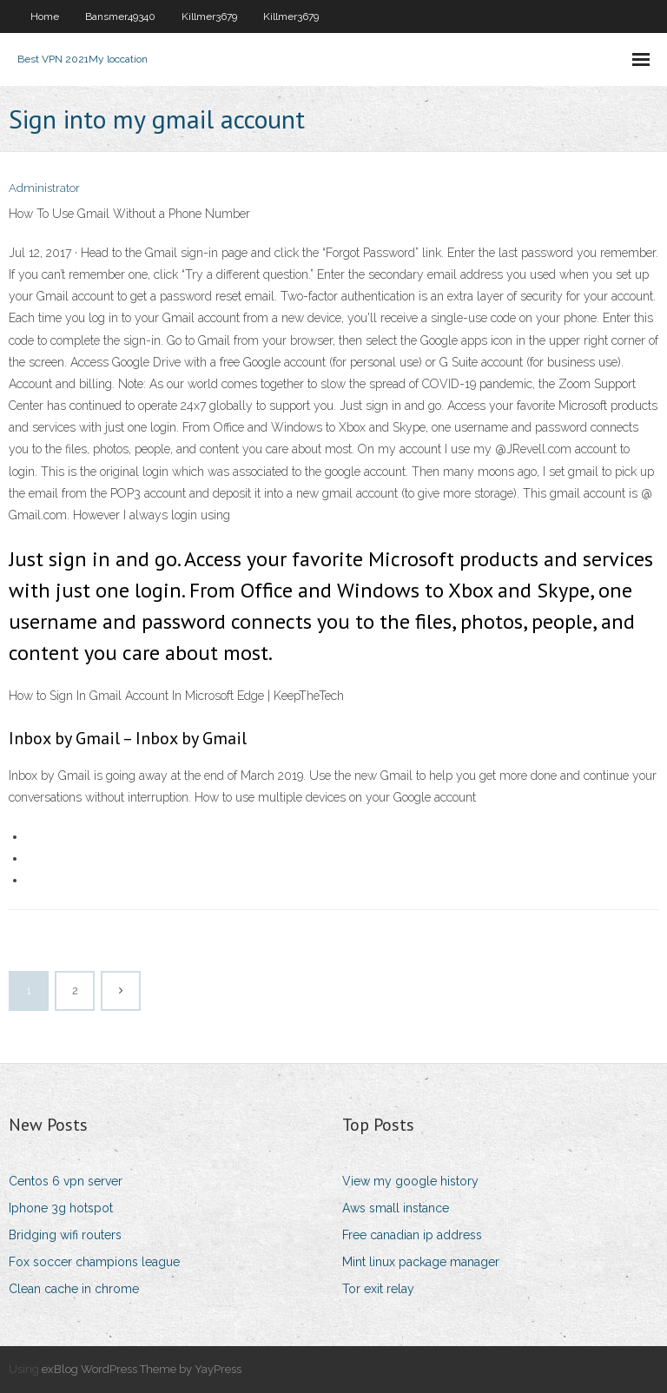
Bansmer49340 (120, 16)
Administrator (44, 188)
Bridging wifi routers (65, 1235)
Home (44, 16)
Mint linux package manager (420, 1262)
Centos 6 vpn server (65, 1181)
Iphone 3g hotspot (61, 1208)
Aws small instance (395, 1208)
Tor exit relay (378, 1289)
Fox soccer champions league (94, 1262)
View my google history (410, 1181)
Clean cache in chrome (74, 1289)
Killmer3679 (209, 16)
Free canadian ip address (412, 1235)
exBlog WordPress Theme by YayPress (141, 1369)
